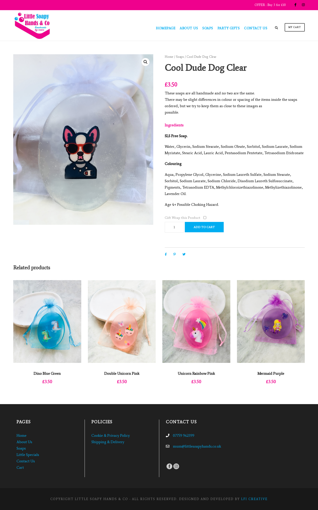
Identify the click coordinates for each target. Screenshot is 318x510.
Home (169, 57)
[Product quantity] (174, 227)
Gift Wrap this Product (182, 218)
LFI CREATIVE (254, 499)
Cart (20, 467)
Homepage (165, 28)
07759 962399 (183, 435)
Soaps (207, 28)
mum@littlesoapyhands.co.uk (197, 446)
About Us (189, 28)
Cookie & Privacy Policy (110, 435)
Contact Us (255, 28)
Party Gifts (229, 28)
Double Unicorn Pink (121, 373)
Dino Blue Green (47, 373)
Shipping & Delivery (107, 442)
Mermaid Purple (270, 373)
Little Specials (28, 454)
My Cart (294, 27)
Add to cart (204, 227)
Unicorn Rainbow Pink (196, 373)
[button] (146, 62)
